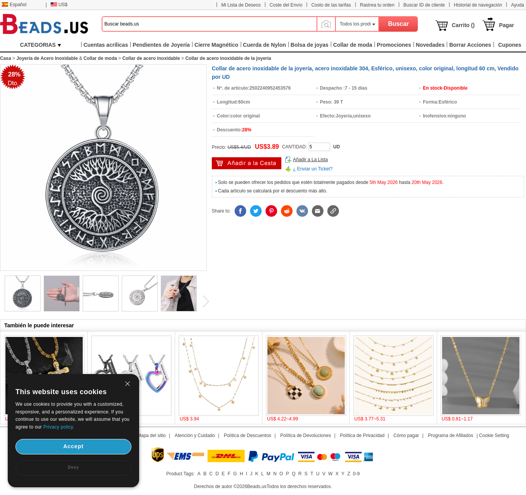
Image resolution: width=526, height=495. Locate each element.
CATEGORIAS (40, 45)
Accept (73, 446)
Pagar (506, 25)
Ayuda (517, 5)
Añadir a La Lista (310, 159)
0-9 (356, 473)
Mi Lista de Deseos (240, 5)
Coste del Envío (286, 5)
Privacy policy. (58, 427)
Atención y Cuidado (195, 435)
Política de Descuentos (247, 435)
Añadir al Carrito (246, 163)
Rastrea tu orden (377, 5)
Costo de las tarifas (331, 5)
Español (14, 4)
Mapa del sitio (151, 435)
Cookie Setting (494, 435)
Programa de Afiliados (450, 435)
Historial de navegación (478, 5)
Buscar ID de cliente (424, 5)
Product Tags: (180, 473)
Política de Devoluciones (305, 435)
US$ (59, 4)
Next (203, 301)
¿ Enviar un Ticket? (313, 169)
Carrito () (463, 25)
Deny (73, 467)
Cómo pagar (406, 435)
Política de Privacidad (362, 435)
